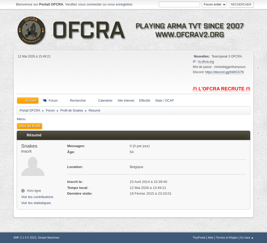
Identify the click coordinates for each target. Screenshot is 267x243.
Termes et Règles (227, 237)
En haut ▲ (247, 237)
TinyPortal (199, 237)
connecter (94, 4)
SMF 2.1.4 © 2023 (24, 237)
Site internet (126, 100)
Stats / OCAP (164, 100)
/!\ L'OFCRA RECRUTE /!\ (221, 88)
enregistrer (124, 4)
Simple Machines (48, 237)
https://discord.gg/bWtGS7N (224, 72)
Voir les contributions (37, 197)
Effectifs (144, 100)
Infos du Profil (29, 126)
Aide (211, 237)
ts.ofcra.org (206, 61)
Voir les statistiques (36, 203)
